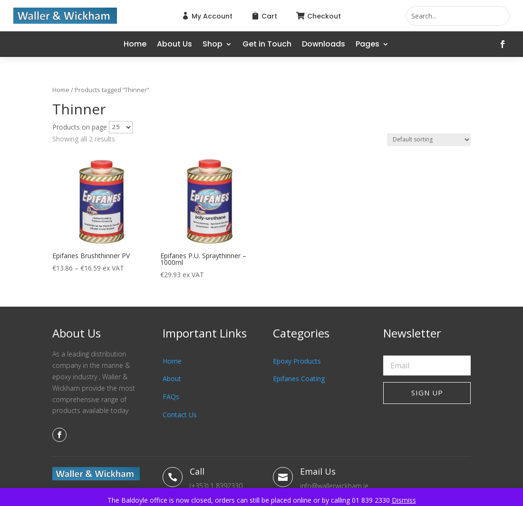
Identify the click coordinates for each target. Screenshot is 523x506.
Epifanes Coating (299, 378)
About (172, 378)
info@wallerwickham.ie (334, 485)
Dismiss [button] (404, 500)
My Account (212, 16)
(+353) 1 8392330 (216, 485)
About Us (174, 45)
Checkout (324, 16)
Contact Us (180, 414)
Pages (367, 45)
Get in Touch (266, 45)
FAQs (171, 396)
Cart (269, 16)
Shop (213, 45)
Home (135, 45)
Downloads (323, 45)
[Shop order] (429, 139)
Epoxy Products (297, 360)
